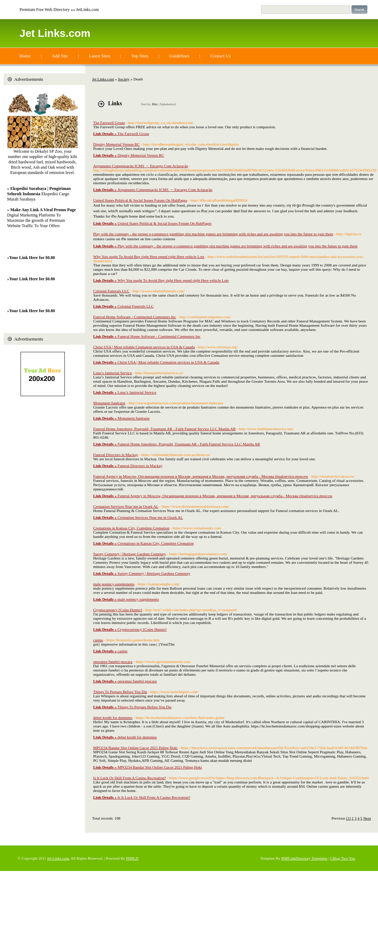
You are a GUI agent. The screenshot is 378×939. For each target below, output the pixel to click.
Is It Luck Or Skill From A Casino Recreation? (129, 778)
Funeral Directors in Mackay (115, 454)
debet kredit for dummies (112, 717)
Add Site (60, 55)
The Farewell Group (109, 122)
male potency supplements (114, 584)
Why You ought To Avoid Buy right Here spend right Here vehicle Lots (148, 256)
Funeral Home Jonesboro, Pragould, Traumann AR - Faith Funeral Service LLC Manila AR (164, 429)
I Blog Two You (342, 858)
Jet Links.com (54, 33)
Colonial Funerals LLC (111, 291)
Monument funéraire (109, 403)
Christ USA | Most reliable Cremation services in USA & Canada (144, 347)
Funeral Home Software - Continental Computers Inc (134, 317)
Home (25, 55)
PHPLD (132, 858)
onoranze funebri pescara (112, 661)
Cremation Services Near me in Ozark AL (125, 506)
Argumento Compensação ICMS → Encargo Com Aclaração (140, 166)
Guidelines (179, 55)
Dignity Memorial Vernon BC (116, 144)
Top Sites (139, 55)
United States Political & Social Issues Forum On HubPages (140, 200)
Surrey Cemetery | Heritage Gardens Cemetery (129, 554)
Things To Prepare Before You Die (120, 692)
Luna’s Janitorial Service (112, 373)
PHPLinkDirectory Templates (304, 858)
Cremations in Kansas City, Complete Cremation (131, 528)
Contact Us (220, 55)
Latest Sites (99, 55)
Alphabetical (167, 104)
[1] (348, 818)
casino (98, 640)
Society (124, 79)
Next (367, 818)
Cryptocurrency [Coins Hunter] (117, 610)
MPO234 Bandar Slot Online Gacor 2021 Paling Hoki (135, 748)
